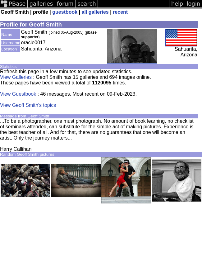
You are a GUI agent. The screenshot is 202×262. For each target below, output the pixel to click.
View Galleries (16, 77)
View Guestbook (18, 94)
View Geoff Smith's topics (28, 105)
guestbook (64, 12)
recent (120, 12)
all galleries (95, 12)
